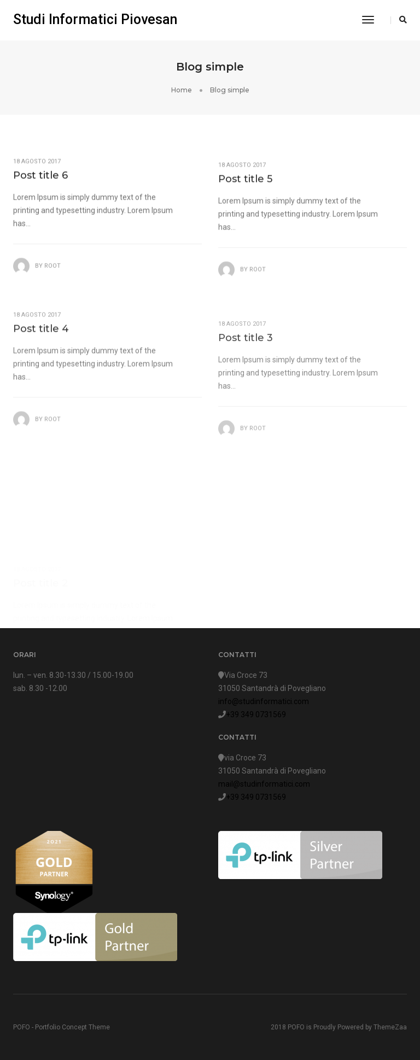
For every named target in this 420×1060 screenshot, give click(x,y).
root (52, 271)
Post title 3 (245, 357)
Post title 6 (40, 181)
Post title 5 (245, 187)
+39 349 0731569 (256, 714)
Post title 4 (41, 342)
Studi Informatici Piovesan (95, 19)
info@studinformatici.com (263, 701)
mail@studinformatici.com (264, 784)
